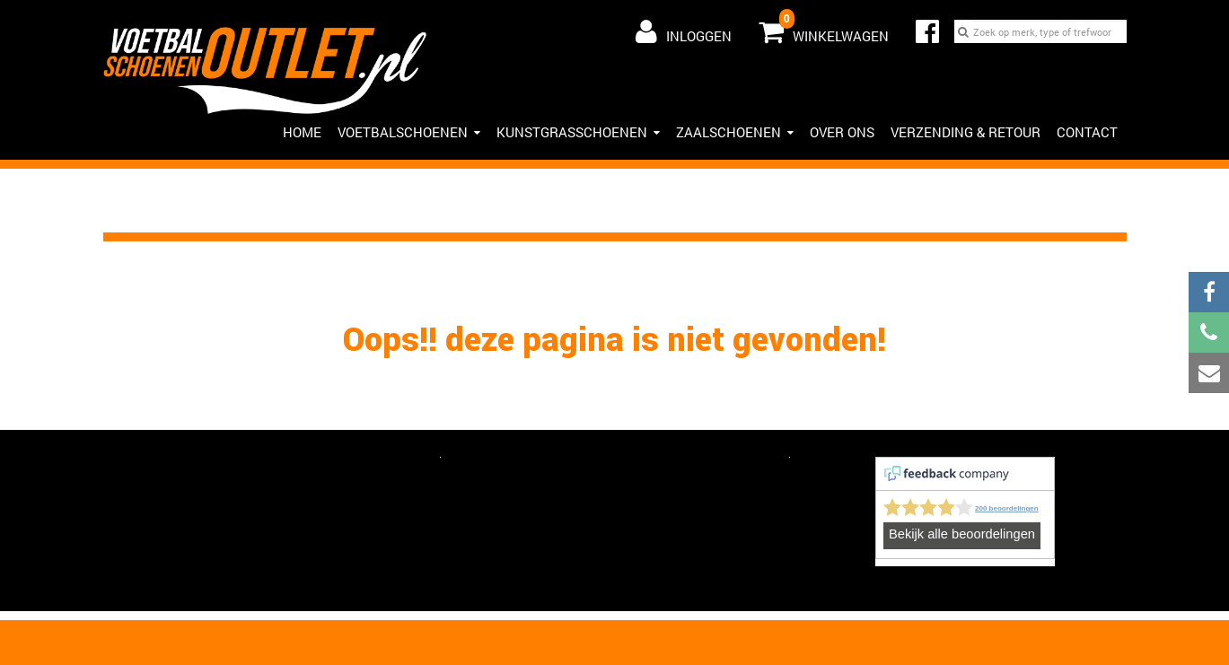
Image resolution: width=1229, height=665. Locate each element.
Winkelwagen (824, 28)
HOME (302, 132)
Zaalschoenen (735, 132)
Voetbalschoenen (409, 132)
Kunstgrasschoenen (578, 132)
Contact (1087, 132)
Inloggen (684, 31)
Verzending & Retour (965, 132)
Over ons (842, 132)
